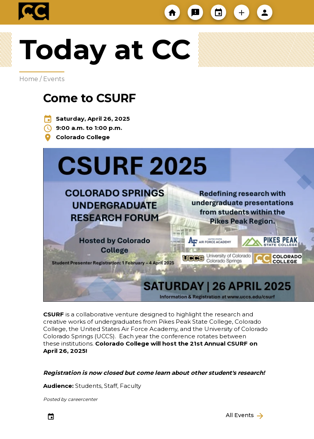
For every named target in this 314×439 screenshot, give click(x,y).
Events (53, 79)
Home (28, 79)
